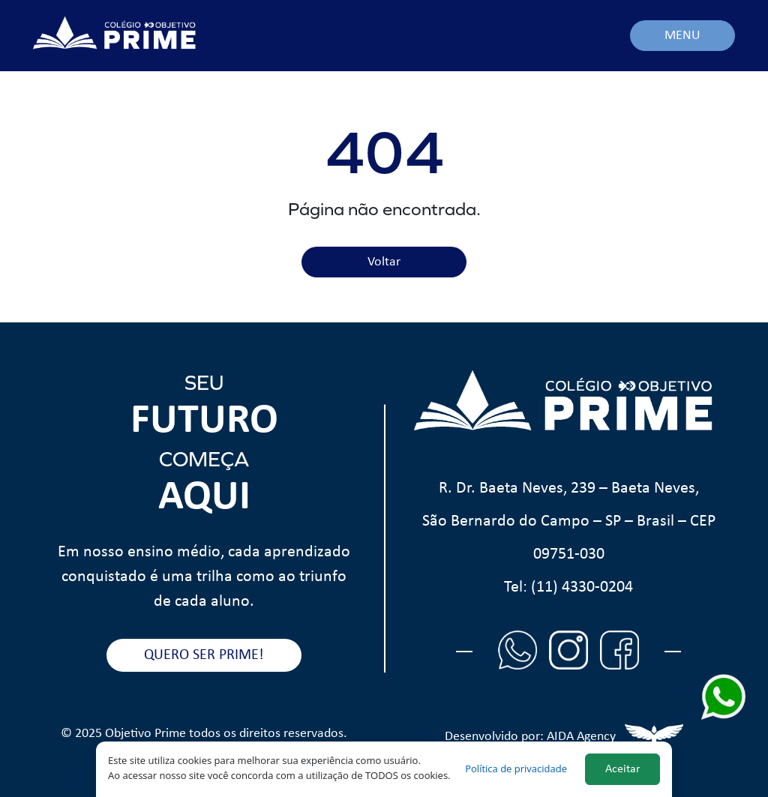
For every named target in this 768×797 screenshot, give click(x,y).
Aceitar (622, 769)
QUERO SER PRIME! (204, 655)
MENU (682, 35)
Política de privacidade (516, 768)
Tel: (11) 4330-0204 (568, 587)
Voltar (384, 262)
